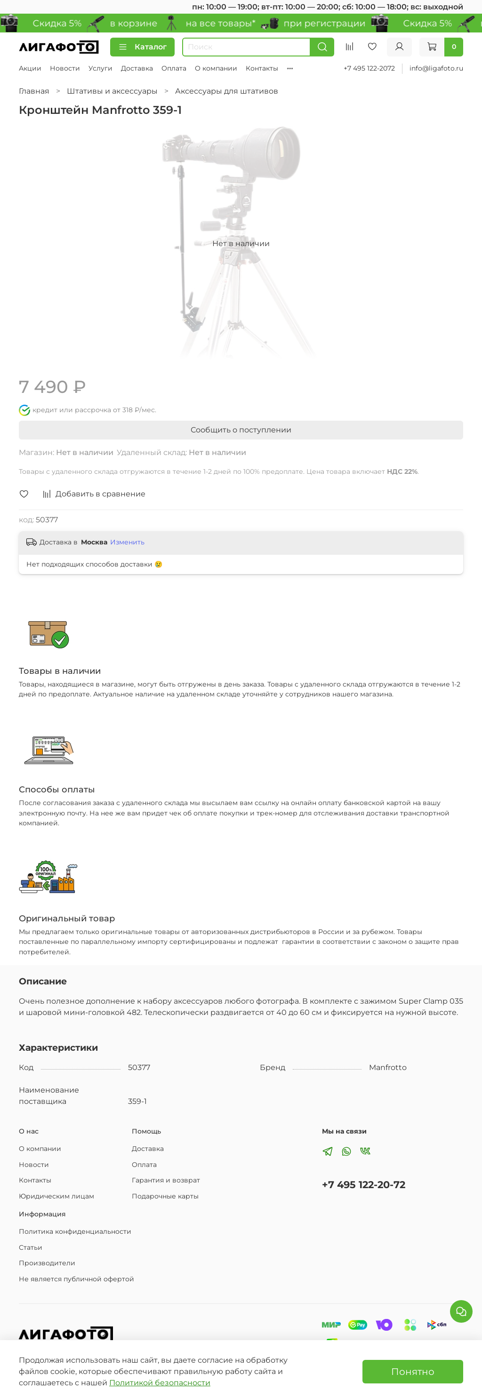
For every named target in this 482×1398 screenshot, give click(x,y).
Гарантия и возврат (166, 1180)
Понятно (412, 1371)
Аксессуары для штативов (226, 91)
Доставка (137, 68)
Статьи (30, 1247)
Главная (34, 91)
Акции (30, 68)
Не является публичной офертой (76, 1279)
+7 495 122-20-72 (363, 1184)
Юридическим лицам (56, 1196)
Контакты (262, 68)
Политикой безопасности (159, 1382)
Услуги (100, 68)
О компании (216, 68)
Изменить (127, 542)
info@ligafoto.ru (436, 68)
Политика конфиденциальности (75, 1231)
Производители (47, 1263)
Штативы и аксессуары (112, 91)
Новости (65, 68)
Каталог (142, 47)
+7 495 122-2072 (369, 68)
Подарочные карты (165, 1196)
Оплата (173, 68)
